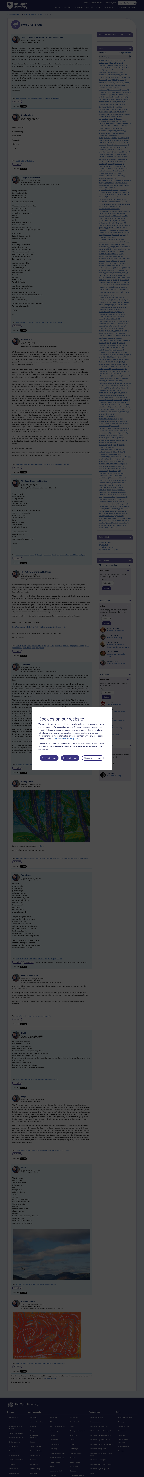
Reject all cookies (70, 758)
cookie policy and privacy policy (65, 739)
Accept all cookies (49, 758)
